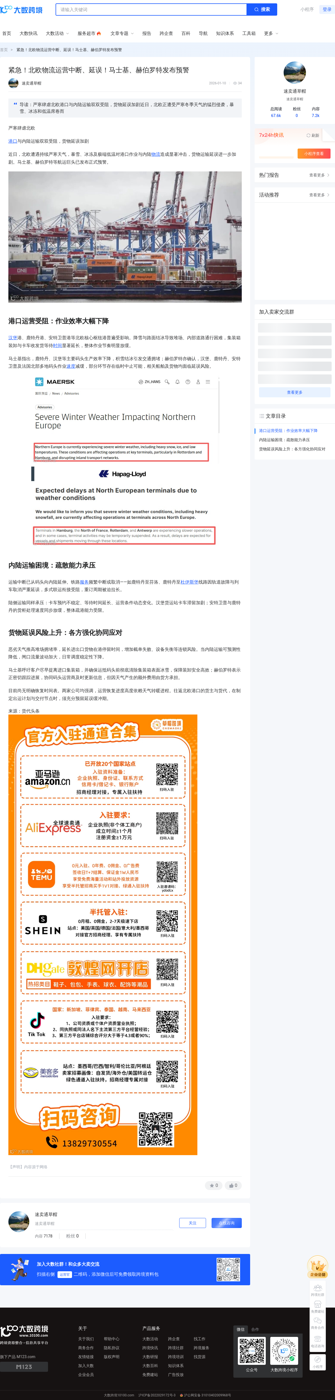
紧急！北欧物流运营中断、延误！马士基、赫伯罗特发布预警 (69, 49)
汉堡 (12, 337)
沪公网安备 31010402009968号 (205, 1395)
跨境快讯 (150, 1348)
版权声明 (111, 1356)
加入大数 (86, 1365)
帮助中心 (111, 1339)
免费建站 (150, 1374)
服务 (84, 582)
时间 (57, 345)
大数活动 (150, 1339)
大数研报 (150, 1356)
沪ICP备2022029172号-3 (156, 1395)
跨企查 (174, 1339)
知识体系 (176, 1365)
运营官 (65, 1275)
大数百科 (150, 1365)
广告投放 (176, 1374)
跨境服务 (201, 1348)
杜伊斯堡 (189, 582)
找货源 (199, 1356)
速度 (70, 366)
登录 (327, 9)
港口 (12, 141)
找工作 (199, 1339)
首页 (4, 49)
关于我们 (86, 1339)
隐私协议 (111, 1348)
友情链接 (86, 1356)
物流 (155, 154)
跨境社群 (176, 1348)
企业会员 (86, 1374)
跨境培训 (176, 1356)
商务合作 (86, 1348)
